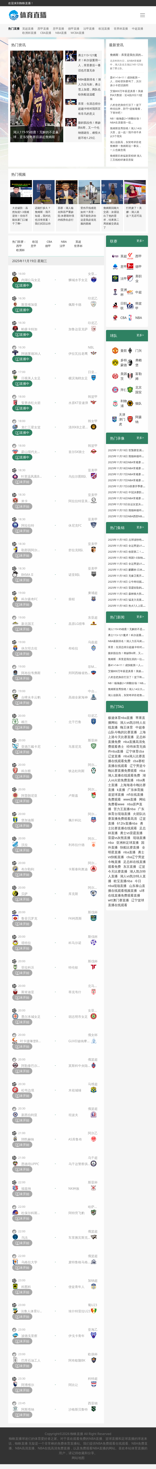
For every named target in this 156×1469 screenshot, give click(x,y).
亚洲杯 (123, 292)
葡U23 (92, 1305)
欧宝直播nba (123, 881)
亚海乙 (93, 1329)
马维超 (93, 1084)
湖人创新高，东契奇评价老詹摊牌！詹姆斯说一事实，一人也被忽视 (125, 146)
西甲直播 (43, 28)
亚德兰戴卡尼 (31, 746)
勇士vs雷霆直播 (131, 833)
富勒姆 (138, 376)
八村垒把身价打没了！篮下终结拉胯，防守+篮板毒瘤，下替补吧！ (126, 108)
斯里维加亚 (29, 304)
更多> (140, 240)
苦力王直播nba (125, 809)
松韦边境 (27, 1090)
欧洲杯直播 (29, 33)
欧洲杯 (20, 250)
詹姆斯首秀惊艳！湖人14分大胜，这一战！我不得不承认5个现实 (126, 132)
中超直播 (137, 28)
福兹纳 (26, 1188)
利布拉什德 (76, 845)
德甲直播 (73, 28)
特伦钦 (73, 967)
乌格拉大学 (29, 1262)
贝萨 (24, 894)
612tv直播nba (127, 823)
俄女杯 (93, 1035)
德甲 (48, 246)
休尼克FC (75, 525)
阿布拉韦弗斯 (31, 673)
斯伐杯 (93, 912)
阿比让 (73, 1385)
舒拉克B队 (75, 550)
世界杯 (78, 246)
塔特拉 (26, 943)
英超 (78, 241)
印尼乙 (93, 298)
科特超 (93, 1378)
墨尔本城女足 (31, 1016)
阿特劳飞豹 (76, 1213)
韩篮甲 (93, 396)
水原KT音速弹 (78, 403)
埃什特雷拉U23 (79, 1311)
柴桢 (71, 599)
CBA (49, 241)
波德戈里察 (29, 1336)
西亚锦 (93, 1403)
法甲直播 (89, 28)
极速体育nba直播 (120, 717)
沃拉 (24, 845)
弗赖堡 (138, 362)
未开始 (22, 482)
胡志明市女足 (78, 1016)
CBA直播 (45, 33)
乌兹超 (93, 642)
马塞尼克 (74, 746)
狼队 (138, 403)
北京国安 (138, 389)
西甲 (19, 246)
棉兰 (24, 722)
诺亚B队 (74, 574)
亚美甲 (93, 470)
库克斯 (73, 894)
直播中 (22, 285)
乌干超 (93, 1157)
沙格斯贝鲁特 (78, 1409)
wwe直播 (130, 799)
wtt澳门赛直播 (118, 900)
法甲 (62, 246)
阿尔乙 (93, 1133)
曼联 (123, 350)
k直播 (121, 790)
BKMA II (27, 574)
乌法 (24, 1237)
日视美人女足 (31, 378)
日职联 (123, 305)
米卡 (24, 501)
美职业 (138, 278)
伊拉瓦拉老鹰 (78, 353)
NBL (91, 347)
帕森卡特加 (29, 329)
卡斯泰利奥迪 (78, 869)
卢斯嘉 (73, 795)
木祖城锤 (74, 1090)
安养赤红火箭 (31, 403)
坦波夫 (73, 1115)
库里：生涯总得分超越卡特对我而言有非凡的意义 (89, 108)
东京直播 (129, 866)
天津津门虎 (122, 419)
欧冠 (35, 241)
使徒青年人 (76, 1287)
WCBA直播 (77, 33)
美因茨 (123, 376)
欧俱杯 (93, 1354)
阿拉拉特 (27, 525)
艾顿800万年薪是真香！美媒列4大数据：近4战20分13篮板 (126, 95)
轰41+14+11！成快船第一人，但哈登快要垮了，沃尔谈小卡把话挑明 (125, 81)
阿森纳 (138, 419)
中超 (138, 292)
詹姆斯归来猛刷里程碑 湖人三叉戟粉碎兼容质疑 (126, 157)
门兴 (138, 350)
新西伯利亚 (29, 1115)
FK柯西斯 (75, 918)
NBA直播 (61, 33)
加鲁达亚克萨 (78, 329)
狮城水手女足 (78, 280)
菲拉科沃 (27, 967)
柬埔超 (93, 593)
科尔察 (26, 771)
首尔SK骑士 (76, 452)
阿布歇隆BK (76, 1360)
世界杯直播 (121, 28)
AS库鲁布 (75, 1139)
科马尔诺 (74, 943)
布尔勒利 (27, 869)
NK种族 (73, 1188)
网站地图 (78, 1458)
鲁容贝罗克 (29, 918)
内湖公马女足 (31, 280)
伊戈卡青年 (76, 1336)
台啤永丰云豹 (31, 697)
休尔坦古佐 (29, 648)
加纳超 (93, 1280)
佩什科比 (74, 820)
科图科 (26, 1287)
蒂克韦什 (74, 992)
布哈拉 (73, 648)
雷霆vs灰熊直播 (119, 838)
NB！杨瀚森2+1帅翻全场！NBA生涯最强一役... (126, 120)
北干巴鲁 (74, 722)
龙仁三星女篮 (31, 427)
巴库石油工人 (31, 1360)
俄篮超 (93, 1059)
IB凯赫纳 (27, 1139)
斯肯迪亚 (27, 992)
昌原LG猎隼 (76, 623)
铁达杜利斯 (76, 771)
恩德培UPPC (30, 1164)
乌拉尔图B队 (77, 476)
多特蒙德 (123, 362)
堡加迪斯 (27, 820)
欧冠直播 (104, 28)
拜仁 (123, 390)
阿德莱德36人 (31, 353)
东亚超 (93, 617)
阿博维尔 (27, 1385)
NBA (64, 241)
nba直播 (129, 852)
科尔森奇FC (29, 599)
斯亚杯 (93, 740)
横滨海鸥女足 (78, 378)
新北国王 (27, 623)
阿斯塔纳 (27, 1409)
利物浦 (123, 403)
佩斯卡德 (74, 304)
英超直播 (28, 28)
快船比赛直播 (129, 847)
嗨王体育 (126, 727)
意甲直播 (58, 28)
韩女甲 (93, 421)
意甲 (33, 246)
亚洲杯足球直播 (127, 842)
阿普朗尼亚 (29, 795)
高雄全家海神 (78, 697)
